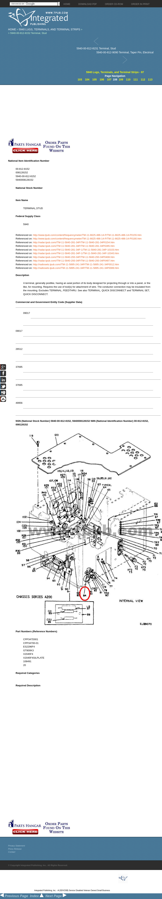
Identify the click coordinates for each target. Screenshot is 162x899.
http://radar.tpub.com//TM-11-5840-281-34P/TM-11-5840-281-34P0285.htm (74, 246)
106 (102, 79)
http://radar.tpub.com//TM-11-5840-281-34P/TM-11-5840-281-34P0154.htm (74, 242)
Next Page (55, 896)
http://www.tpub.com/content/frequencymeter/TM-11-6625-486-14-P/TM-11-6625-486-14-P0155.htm (87, 235)
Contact (11, 852)
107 (109, 79)
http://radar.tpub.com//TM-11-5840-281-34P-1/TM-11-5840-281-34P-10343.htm (76, 253)
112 (143, 79)
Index (37, 896)
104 (87, 79)
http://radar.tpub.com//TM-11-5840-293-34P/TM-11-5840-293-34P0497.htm (74, 260)
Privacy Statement (16, 846)
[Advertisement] (51, 111)
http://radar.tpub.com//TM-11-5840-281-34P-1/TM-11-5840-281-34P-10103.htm (76, 249)
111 (135, 79)
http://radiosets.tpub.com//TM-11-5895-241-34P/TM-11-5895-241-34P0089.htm (76, 268)
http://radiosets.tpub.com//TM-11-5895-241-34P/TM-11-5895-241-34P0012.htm (76, 264)
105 (94, 79)
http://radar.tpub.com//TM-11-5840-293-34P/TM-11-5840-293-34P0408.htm (74, 257)
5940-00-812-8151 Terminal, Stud (96, 48)
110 (128, 79)
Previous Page (14, 896)
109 (121, 79)
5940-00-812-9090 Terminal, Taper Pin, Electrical (125, 52)
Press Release (15, 849)
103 (80, 79)
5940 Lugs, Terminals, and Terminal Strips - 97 (115, 72)
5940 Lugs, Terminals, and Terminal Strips (49, 29)
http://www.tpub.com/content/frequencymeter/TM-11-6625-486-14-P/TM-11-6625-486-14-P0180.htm (87, 238)
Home (12, 29)
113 (150, 79)
